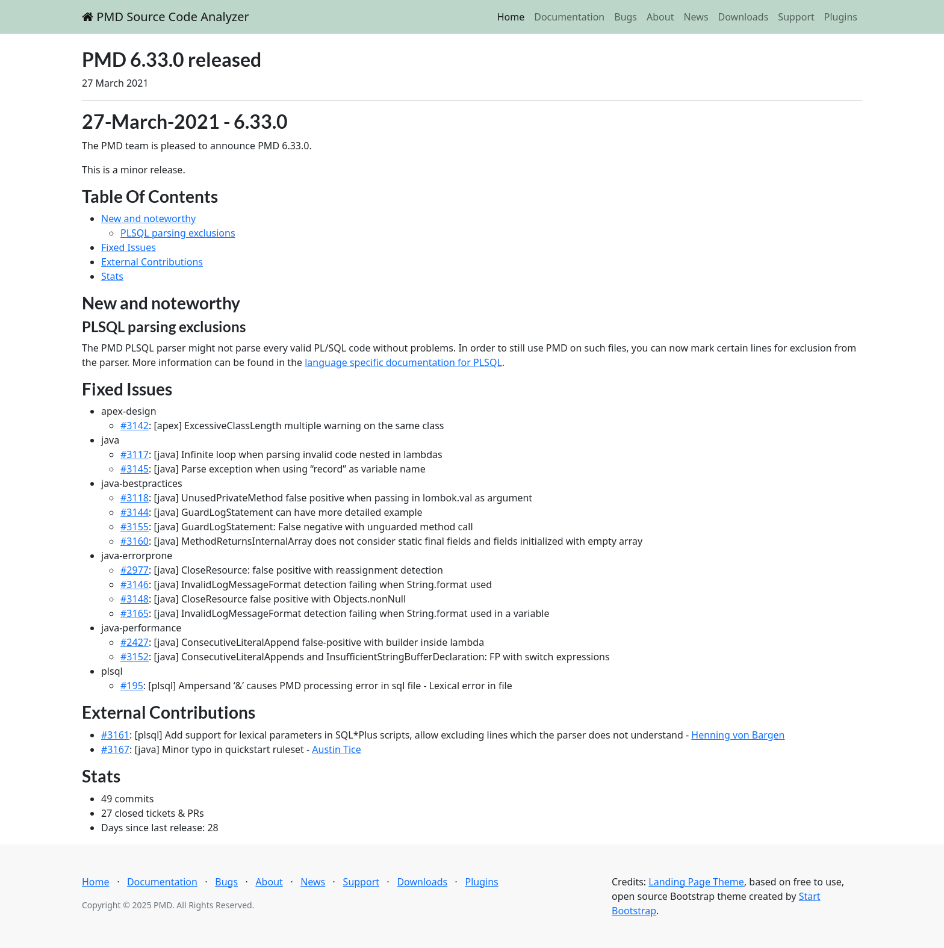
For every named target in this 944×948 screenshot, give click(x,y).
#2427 (134, 642)
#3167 (115, 749)
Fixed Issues (128, 247)
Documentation (569, 16)
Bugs (625, 16)
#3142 (134, 425)
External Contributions (152, 261)
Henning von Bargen (737, 735)
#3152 (134, 656)
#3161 (115, 735)
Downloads (743, 16)
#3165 (134, 613)
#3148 (134, 599)
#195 (131, 685)
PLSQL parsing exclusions (177, 233)
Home (511, 16)
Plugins (840, 16)
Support (796, 16)
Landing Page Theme (696, 881)
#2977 (134, 570)
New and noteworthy (148, 218)
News (695, 16)
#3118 (134, 497)
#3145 (134, 469)
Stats (112, 276)
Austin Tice (336, 749)
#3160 (134, 541)
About (660, 16)
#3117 (134, 454)
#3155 (134, 526)
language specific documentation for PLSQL (403, 362)
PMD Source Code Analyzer (165, 16)
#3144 (134, 512)
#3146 (134, 584)
